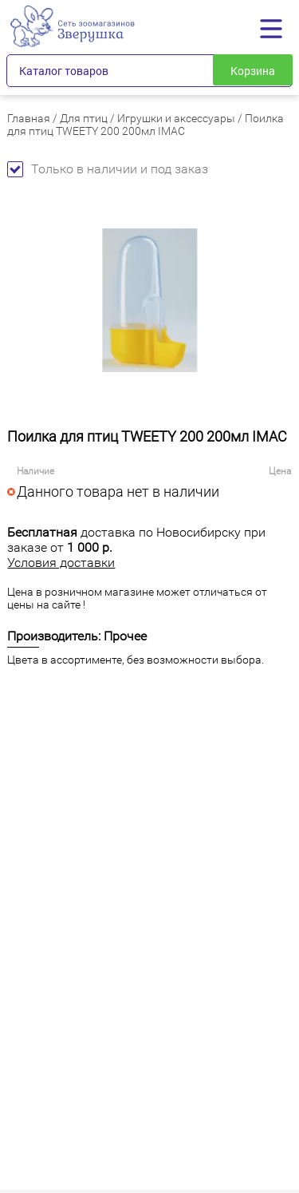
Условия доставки (61, 562)
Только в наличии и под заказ (107, 168)
